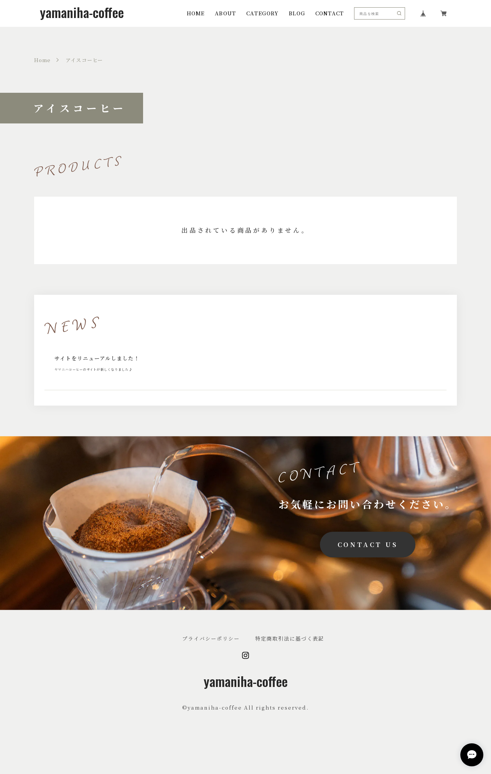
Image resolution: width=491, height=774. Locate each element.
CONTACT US (368, 559)
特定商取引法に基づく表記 (289, 653)
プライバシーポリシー (211, 653)
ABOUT (225, 13)
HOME (196, 13)
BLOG (297, 13)
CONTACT (329, 13)
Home (42, 60)
